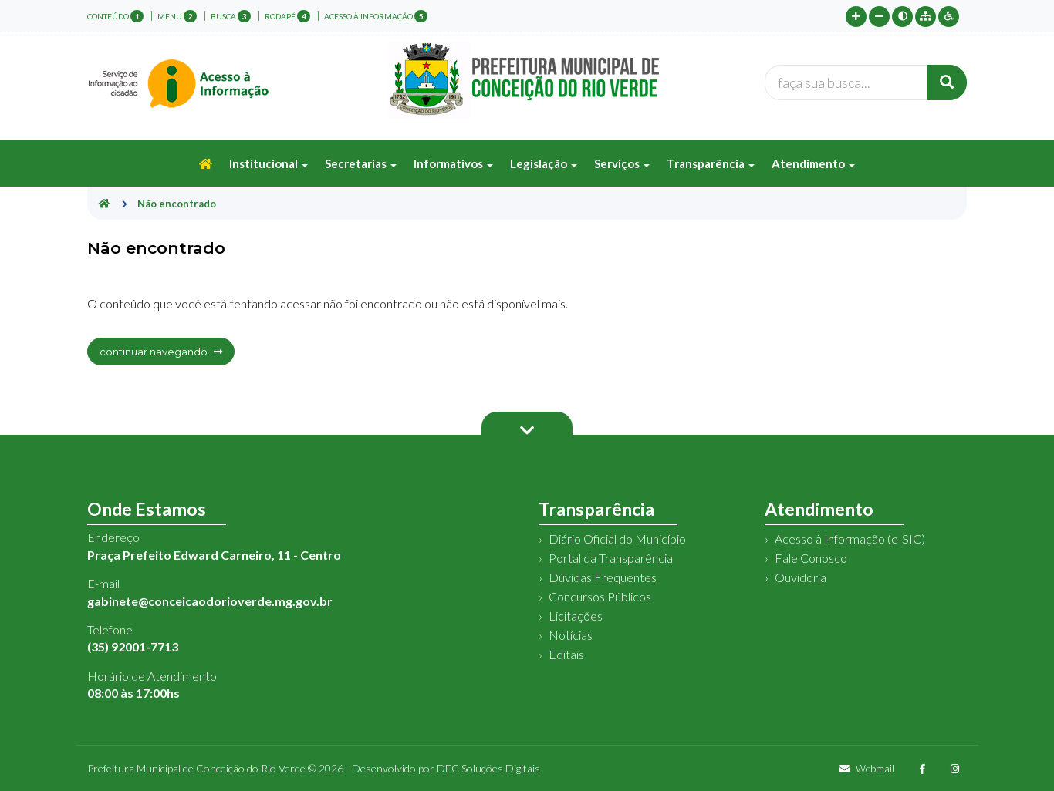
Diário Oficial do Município (617, 538)
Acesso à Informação (375, 16)
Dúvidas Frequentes (603, 577)
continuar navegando (161, 351)
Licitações (576, 615)
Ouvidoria (800, 577)
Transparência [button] (711, 163)
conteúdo (115, 16)
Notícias (571, 635)
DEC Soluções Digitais (488, 768)
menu (177, 16)
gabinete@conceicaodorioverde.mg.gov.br (210, 601)
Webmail (866, 768)
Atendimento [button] (813, 163)
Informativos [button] (453, 163)
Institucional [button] (268, 163)
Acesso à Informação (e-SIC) (850, 538)
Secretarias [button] (361, 163)
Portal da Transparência (611, 557)
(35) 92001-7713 (132, 646)
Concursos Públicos (600, 596)
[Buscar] (947, 82)
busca (231, 16)
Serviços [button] (622, 163)
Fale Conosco (811, 557)
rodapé (287, 16)
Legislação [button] (543, 163)
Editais (566, 654)
